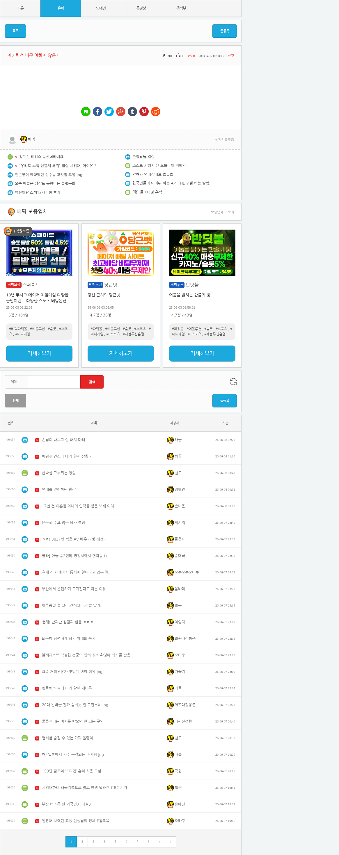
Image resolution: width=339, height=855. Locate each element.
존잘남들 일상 (143, 157)
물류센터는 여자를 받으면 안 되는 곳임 (73, 721)
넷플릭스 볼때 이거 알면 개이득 (67, 688)
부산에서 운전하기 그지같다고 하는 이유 (74, 589)
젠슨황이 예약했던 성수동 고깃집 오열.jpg (48, 175)
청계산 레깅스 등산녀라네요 (41, 157)
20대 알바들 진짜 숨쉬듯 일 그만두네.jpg (75, 705)
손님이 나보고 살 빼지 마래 (63, 440)
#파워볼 (96, 329)
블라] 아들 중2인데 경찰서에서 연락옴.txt (75, 556)
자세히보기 (39, 353)
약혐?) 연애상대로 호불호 (152, 174)
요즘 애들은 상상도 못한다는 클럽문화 (45, 183)
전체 (15, 401)
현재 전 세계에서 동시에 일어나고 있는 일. (75, 572)
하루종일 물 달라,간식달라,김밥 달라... (73, 605)
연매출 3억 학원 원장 (59, 489)
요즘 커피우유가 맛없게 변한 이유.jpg (72, 672)
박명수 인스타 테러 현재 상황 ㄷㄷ (69, 456)
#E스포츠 (113, 334)
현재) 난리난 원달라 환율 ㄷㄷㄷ (67, 622)
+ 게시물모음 (224, 139)
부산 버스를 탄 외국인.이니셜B (66, 804)
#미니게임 (22, 334)
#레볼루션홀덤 (133, 334)
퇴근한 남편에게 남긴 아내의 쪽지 (68, 639)
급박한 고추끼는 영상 (59, 473)
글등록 (224, 31)
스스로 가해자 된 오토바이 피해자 (159, 165)
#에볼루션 (37, 329)
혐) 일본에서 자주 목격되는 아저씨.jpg (73, 754)
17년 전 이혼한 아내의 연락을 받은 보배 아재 (78, 506)
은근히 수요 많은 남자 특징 (63, 523)
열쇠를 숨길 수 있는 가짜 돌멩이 (67, 738)
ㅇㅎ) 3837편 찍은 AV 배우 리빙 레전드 (74, 539)
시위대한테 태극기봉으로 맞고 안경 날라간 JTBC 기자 (84, 788)
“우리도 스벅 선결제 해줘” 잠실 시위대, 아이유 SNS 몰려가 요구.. (60, 166)
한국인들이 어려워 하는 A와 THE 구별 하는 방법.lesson (173, 183)
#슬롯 (52, 329)
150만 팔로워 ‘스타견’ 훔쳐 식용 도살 (71, 771)
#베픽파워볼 (18, 329)
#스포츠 (140, 329)
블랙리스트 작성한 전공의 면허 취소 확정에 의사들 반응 (86, 655)
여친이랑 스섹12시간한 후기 (37, 192)
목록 (15, 31)
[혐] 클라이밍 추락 (147, 192)
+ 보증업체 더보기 (221, 211)
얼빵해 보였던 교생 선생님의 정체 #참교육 (75, 821)
